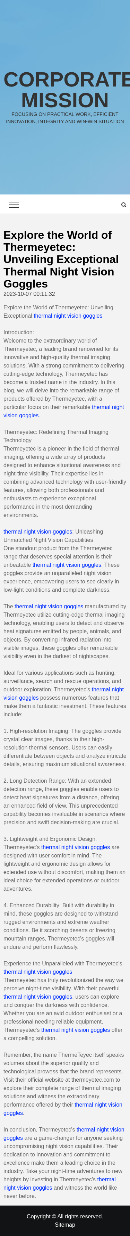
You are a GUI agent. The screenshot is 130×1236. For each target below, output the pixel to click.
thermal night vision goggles (68, 316)
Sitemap (65, 1225)
